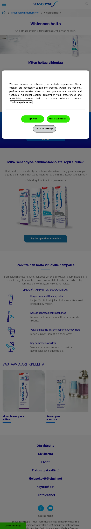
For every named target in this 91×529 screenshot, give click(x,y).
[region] (45, 104)
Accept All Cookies (58, 119)
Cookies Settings (44, 128)
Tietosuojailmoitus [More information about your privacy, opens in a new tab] (21, 102)
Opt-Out (33, 119)
